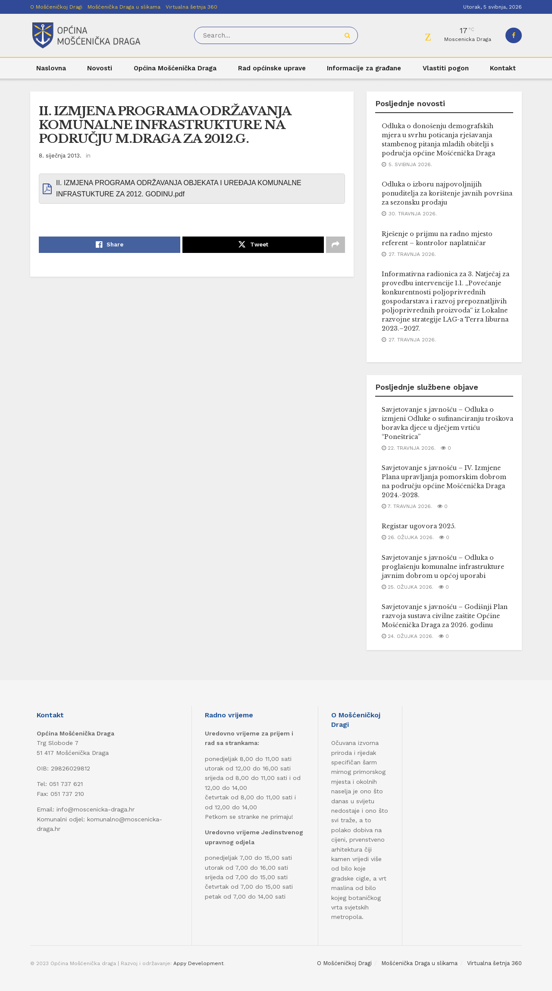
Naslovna (51, 68)
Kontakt (503, 68)
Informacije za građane (364, 68)
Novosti (99, 68)
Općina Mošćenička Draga (175, 68)
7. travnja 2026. (407, 506)
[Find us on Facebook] (513, 35)
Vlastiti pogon (446, 68)
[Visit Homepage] (86, 35)
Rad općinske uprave (272, 68)
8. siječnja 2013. (60, 155)
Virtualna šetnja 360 (191, 7)
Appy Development (198, 963)
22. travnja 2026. (409, 448)
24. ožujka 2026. (407, 636)
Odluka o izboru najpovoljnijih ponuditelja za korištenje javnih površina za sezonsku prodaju (447, 193)
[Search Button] (349, 35)
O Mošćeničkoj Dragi (56, 7)
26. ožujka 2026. (408, 537)
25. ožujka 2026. (407, 587)
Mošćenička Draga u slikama (124, 7)
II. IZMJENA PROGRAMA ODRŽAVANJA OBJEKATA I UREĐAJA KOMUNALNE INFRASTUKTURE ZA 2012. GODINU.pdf (178, 188)
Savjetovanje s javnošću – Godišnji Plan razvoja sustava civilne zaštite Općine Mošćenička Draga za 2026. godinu (445, 616)
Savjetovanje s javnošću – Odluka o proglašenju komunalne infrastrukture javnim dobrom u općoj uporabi (443, 567)
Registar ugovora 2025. (419, 526)
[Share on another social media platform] (335, 245)
